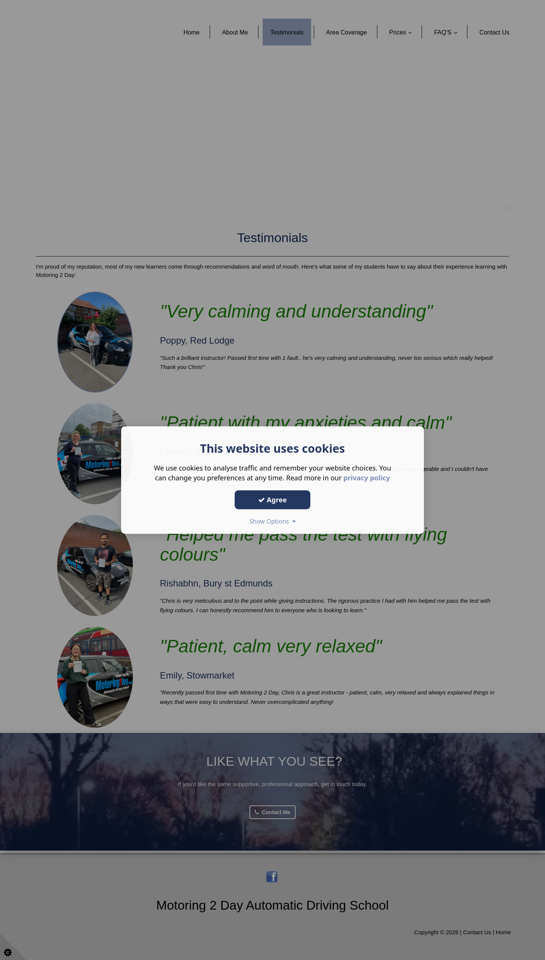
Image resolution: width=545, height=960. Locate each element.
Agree (272, 499)
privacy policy (366, 477)
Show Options (272, 521)
